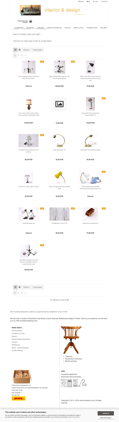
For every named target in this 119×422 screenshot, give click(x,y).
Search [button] (81, 1)
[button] (88, 1)
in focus (67, 28)
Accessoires (19, 28)
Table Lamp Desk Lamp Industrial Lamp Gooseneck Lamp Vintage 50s (90, 81)
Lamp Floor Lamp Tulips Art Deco (28, 189)
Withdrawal (16, 348)
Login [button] (95, 1)
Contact (14, 345)
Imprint (14, 339)
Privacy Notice (75, 417)
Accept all (106, 413)
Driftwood (30, 28)
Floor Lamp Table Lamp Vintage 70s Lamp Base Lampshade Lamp (28, 117)
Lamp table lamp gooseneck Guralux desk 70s (90, 117)
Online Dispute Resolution (21, 342)
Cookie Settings (17, 353)
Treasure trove (92, 28)
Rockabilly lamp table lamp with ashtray (28, 154)
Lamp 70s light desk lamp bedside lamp (59, 190)
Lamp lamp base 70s (59, 153)
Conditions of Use (18, 337)
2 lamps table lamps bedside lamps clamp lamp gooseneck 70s (90, 190)
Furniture (40, 28)
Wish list (104, 1)
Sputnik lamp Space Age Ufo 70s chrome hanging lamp (59, 80)
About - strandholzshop (20, 351)
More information (105, 418)
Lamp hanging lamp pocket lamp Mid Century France (28, 80)
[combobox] (26, 53)
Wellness (103, 28)
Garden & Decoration (54, 28)
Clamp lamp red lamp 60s (90, 226)
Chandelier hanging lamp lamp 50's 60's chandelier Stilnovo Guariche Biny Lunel (28, 265)
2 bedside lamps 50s (28, 226)
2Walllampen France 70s (59, 226)
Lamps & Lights (78, 28)
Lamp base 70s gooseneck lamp (90, 153)
